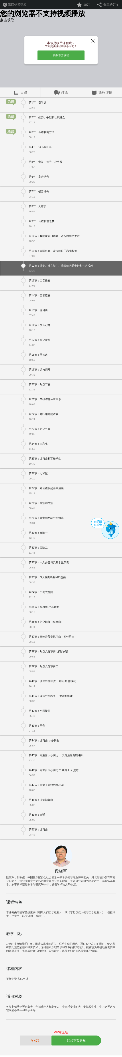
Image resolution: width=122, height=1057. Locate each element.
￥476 (35, 1042)
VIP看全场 (61, 1034)
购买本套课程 (61, 56)
